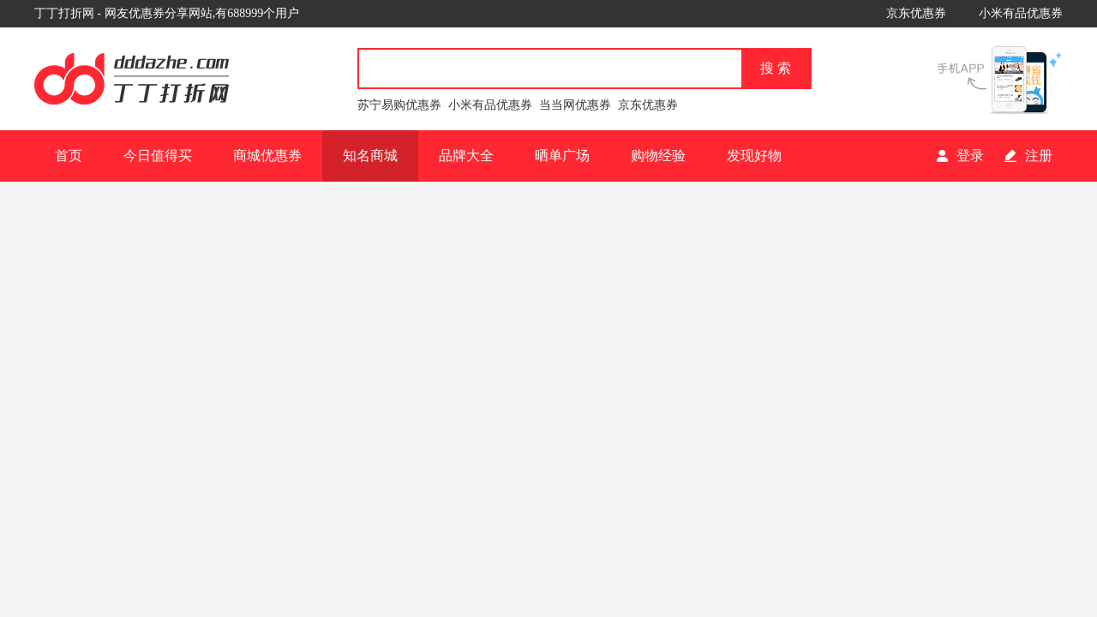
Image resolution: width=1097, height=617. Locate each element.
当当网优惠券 (575, 105)
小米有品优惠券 (1021, 13)
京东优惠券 (916, 13)
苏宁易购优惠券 (399, 105)
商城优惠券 (267, 155)
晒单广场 (562, 155)
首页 (68, 155)
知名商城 (370, 155)
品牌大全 (466, 155)
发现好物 (754, 155)
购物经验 (658, 155)
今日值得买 (157, 155)
